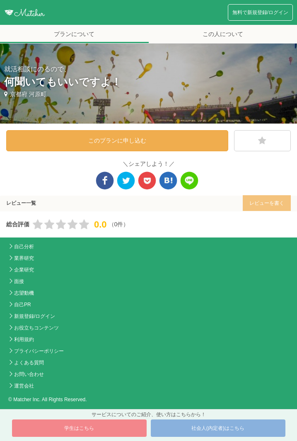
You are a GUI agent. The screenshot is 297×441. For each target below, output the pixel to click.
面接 (19, 281)
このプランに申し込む (117, 140)
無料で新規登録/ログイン (260, 12)
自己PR (22, 305)
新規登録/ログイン (34, 316)
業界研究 (24, 258)
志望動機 (24, 293)
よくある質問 (29, 363)
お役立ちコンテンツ (36, 328)
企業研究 (24, 270)
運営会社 (24, 386)
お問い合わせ (29, 374)
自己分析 (24, 247)
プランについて (74, 34)
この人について (223, 34)
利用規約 (24, 339)
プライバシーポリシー (39, 351)
